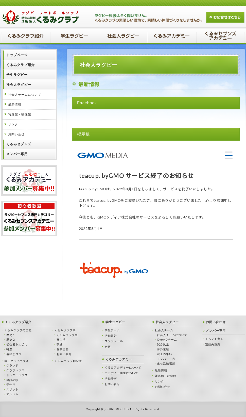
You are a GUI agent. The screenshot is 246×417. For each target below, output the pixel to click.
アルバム (12, 394)
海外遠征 (163, 349)
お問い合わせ (216, 322)
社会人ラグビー (167, 322)
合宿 (108, 346)
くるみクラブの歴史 (18, 330)
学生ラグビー (115, 322)
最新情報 (14, 104)
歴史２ (10, 339)
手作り (10, 384)
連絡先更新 (212, 344)
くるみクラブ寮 (65, 330)
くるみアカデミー (119, 359)
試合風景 (163, 344)
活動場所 (111, 378)
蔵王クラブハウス (16, 360)
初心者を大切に (17, 344)
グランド (12, 365)
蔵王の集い (164, 354)
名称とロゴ (14, 354)
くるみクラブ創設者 (68, 360)
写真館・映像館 (19, 114)
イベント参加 (214, 338)
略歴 (9, 349)
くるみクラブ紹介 (18, 322)
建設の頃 (12, 379)
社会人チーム (164, 330)
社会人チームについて (24, 94)
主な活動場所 (166, 363)
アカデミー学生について (121, 373)
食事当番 (63, 349)
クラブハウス (15, 370)
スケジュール (114, 341)
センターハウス (17, 375)
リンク (13, 124)
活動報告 (111, 335)
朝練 (60, 344)
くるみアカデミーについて (123, 367)
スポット (12, 389)
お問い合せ (16, 134)
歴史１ (10, 335)
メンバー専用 (216, 330)
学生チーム (112, 330)
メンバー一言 (166, 358)
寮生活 (61, 339)
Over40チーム (167, 339)
